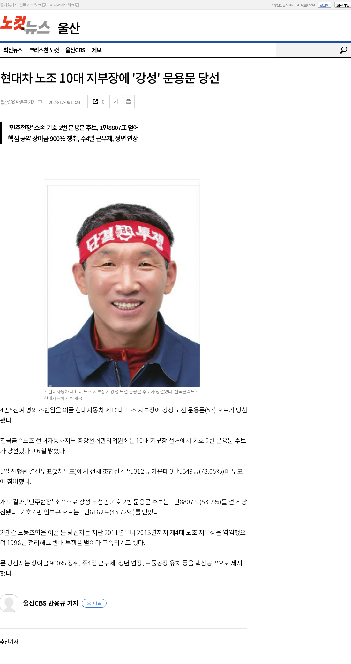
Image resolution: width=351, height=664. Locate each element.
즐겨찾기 (7, 5)
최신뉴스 (12, 50)
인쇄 (128, 101)
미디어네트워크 (62, 5)
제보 (96, 50)
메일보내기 (40, 101)
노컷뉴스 (25, 25)
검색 (343, 50)
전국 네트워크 (30, 5)
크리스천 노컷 (44, 50)
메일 (97, 603)
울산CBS (75, 50)
